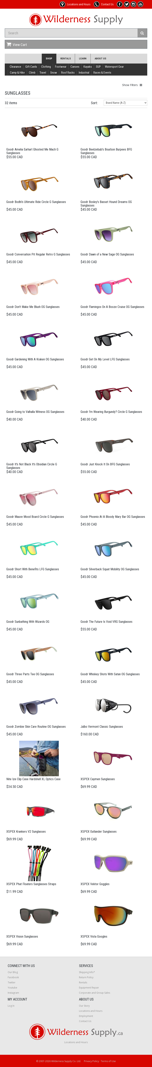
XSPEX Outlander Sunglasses (99, 831)
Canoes (74, 66)
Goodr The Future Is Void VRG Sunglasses (106, 622)
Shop (49, 58)
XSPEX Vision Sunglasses (22, 936)
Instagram (13, 992)
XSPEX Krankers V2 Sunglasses (26, 831)
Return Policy (86, 977)
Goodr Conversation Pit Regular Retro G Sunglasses (38, 254)
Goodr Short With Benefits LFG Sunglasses (32, 569)
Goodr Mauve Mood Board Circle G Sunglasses (35, 517)
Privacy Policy (91, 1061)
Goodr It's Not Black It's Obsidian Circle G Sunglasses (31, 466)
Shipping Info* (87, 972)
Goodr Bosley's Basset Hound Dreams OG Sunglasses (106, 203)
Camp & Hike (17, 72)
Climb (32, 72)
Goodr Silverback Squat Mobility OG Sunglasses (110, 569)
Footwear (60, 66)
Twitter (11, 982)
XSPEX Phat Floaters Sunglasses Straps (31, 884)
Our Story (84, 1005)
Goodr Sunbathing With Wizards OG (27, 622)
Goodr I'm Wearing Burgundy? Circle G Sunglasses (111, 412)
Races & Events (102, 72)
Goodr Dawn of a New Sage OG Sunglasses (107, 254)
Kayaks (88, 66)
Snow (53, 72)
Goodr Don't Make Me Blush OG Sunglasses (33, 307)
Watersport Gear (114, 66)
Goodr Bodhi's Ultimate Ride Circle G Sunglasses (36, 202)
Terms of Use (108, 1061)
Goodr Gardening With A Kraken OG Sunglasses (35, 359)
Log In (11, 1005)
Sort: (94, 103)
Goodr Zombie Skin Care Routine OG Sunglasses (36, 726)
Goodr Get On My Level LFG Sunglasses (105, 359)
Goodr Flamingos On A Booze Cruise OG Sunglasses (112, 307)
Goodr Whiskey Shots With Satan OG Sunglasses (110, 674)
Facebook (13, 977)
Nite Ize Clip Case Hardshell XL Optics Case (33, 779)
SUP (98, 66)
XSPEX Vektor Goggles (95, 884)
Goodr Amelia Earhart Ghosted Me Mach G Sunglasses (32, 151)
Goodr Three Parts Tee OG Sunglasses (30, 674)
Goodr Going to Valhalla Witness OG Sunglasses (35, 412)
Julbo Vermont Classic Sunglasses (102, 726)
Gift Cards (31, 66)
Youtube (12, 987)
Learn (82, 58)
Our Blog (13, 972)
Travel (43, 72)
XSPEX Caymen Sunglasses (98, 779)
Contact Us (85, 1021)
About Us (100, 58)
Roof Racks (68, 72)
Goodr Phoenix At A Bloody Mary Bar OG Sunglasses (113, 517)
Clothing (46, 66)
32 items (11, 103)
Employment (86, 1016)
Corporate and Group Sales (94, 992)
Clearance (15, 66)
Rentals (65, 58)
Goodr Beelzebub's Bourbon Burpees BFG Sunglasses (106, 151)
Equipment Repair (89, 987)
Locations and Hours (90, 1011)
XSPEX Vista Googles (94, 936)
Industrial (84, 72)
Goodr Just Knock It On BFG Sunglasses (105, 464)
